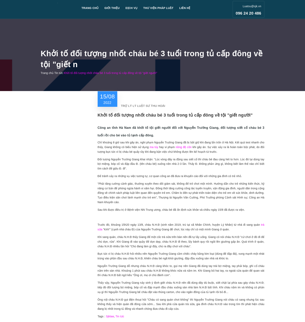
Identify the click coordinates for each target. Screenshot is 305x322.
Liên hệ (184, 8)
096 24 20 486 (248, 13)
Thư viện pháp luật (158, 8)
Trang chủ (90, 8)
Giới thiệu (112, 8)
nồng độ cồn (184, 147)
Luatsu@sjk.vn (252, 6)
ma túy (154, 147)
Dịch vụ (131, 8)
